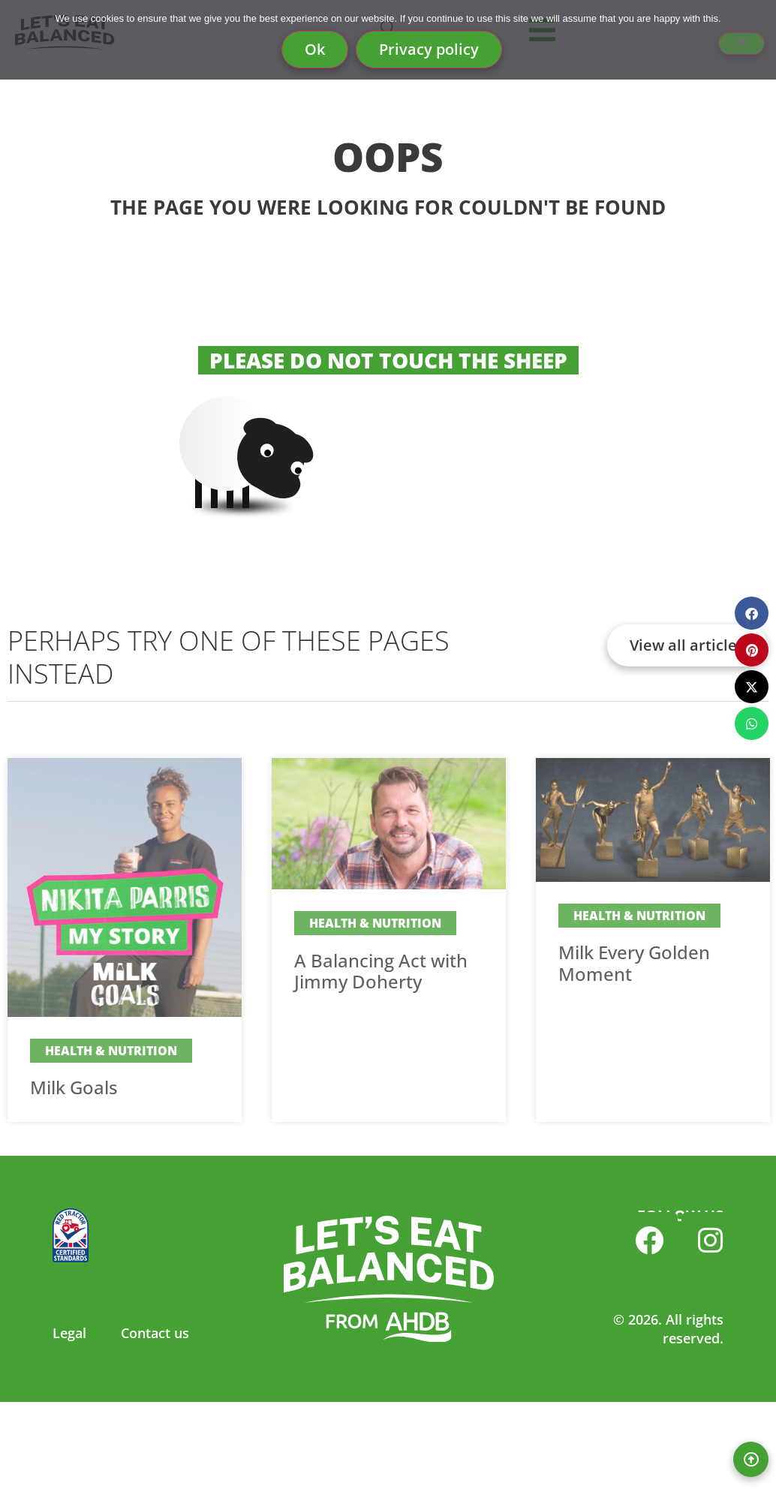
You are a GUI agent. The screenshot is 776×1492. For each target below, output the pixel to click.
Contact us (155, 1333)
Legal (69, 1333)
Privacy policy (429, 49)
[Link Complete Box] (125, 940)
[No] (741, 43)
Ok (315, 49)
